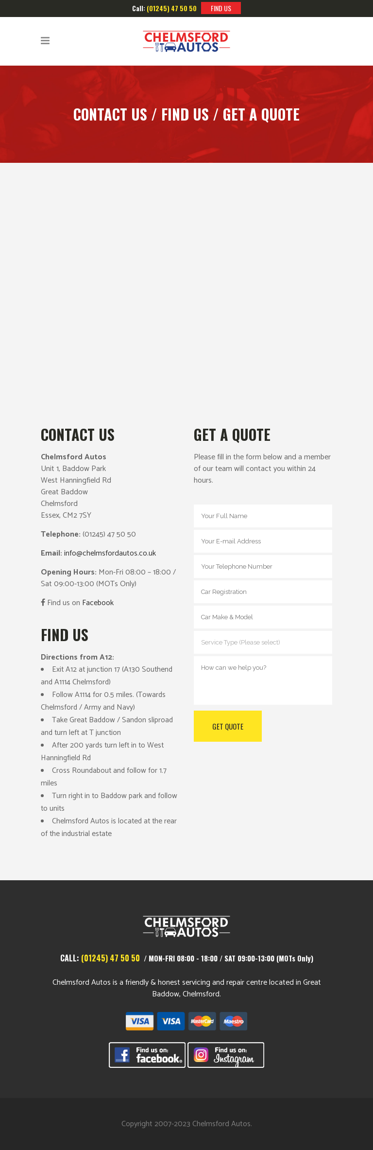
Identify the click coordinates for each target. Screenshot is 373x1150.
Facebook (98, 603)
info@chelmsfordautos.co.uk (110, 553)
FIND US (221, 8)
